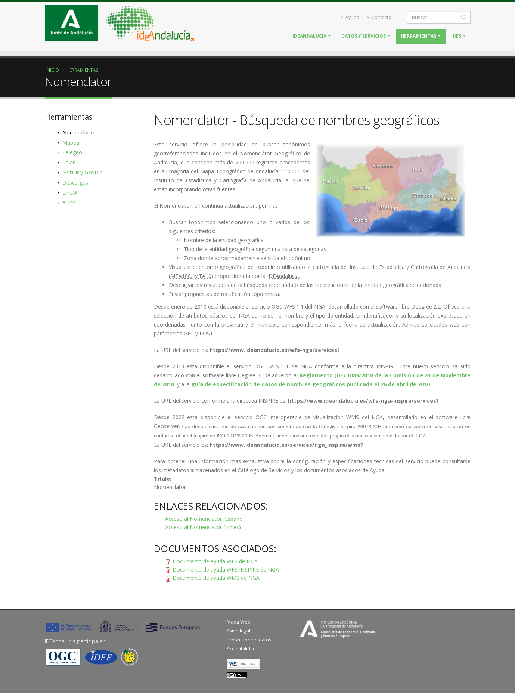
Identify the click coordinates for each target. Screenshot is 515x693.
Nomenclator (78, 132)
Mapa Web (239, 622)
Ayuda (350, 17)
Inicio (52, 70)
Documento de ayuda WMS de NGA (216, 577)
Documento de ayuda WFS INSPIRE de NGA (226, 569)
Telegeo (72, 152)
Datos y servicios (363, 36)
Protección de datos (249, 640)
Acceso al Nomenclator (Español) (205, 518)
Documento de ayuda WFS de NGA (215, 561)
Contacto (379, 17)
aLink (68, 202)
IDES (456, 36)
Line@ (69, 192)
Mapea (70, 142)
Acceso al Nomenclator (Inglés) (203, 526)
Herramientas (418, 36)
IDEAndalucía (309, 36)
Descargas (75, 182)
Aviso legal (238, 631)
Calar (68, 162)
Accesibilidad (241, 649)
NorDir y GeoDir (82, 172)
